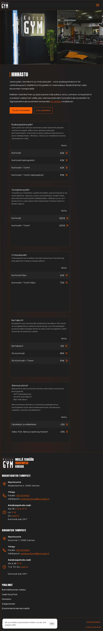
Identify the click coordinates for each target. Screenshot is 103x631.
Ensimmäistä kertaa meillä (16, 608)
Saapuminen (8, 603)
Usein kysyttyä (9, 594)
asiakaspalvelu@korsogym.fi (35, 499)
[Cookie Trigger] (93, 627)
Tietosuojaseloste (93, 622)
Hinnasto (6, 599)
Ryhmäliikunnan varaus (14, 589)
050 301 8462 (22, 495)
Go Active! (55, 101)
